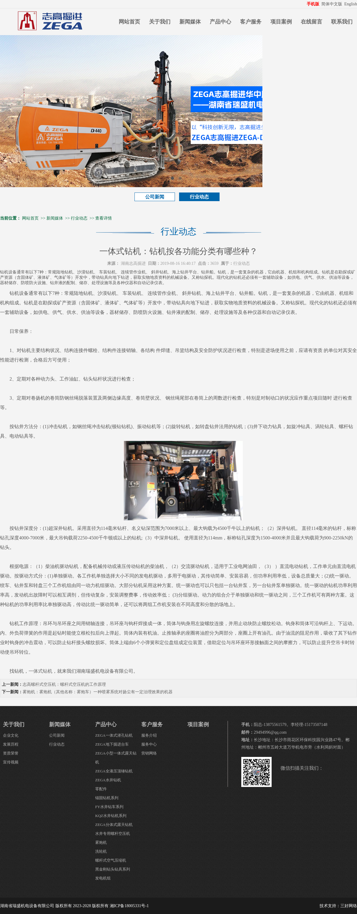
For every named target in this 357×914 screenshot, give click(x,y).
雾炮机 (101, 842)
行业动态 (199, 196)
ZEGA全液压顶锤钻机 (114, 771)
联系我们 (342, 22)
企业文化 (10, 735)
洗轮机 (101, 851)
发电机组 (103, 878)
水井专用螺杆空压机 (112, 833)
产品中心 (220, 22)
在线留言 (311, 22)
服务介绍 (149, 735)
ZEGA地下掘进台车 (112, 744)
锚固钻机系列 (106, 798)
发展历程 (10, 744)
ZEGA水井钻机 (108, 780)
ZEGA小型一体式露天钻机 (116, 757)
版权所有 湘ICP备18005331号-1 (120, 906)
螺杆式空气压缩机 (110, 860)
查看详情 (103, 218)
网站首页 (129, 22)
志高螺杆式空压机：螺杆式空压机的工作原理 (64, 684)
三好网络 (348, 906)
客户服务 (251, 22)
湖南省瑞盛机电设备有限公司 (27, 906)
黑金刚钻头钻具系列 (112, 869)
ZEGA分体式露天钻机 (114, 824)
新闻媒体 (190, 22)
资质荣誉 (10, 753)
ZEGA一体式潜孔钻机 (114, 735)
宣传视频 (10, 762)
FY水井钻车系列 (109, 807)
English (350, 4)
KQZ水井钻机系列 (110, 815)
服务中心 (149, 744)
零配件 (101, 789)
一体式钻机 (40, 671)
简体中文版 (332, 4)
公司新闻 (154, 196)
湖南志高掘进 (133, 263)
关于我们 (159, 22)
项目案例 (281, 22)
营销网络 (149, 753)
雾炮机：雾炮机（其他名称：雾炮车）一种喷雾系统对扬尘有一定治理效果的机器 (98, 692)
